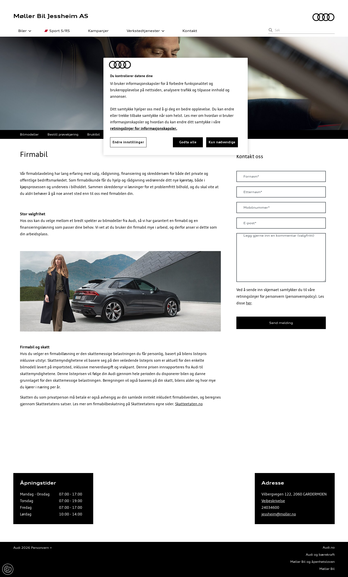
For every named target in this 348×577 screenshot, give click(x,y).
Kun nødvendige (222, 142)
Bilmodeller (29, 134)
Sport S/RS (57, 31)
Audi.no (329, 547)
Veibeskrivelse (273, 501)
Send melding (281, 323)
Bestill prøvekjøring (62, 134)
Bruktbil (93, 134)
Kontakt (187, 31)
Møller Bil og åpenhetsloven (312, 561)
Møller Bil (327, 569)
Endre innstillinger (7, 569)
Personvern (40, 547)
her (248, 303)
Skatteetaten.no (189, 404)
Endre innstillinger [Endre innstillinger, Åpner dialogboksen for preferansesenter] (128, 142)
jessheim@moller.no (278, 514)
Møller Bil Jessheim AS (50, 16)
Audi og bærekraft (320, 554)
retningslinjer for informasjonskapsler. (143, 128)
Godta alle (188, 142)
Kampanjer (96, 31)
